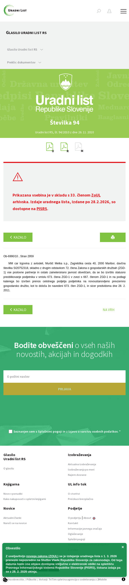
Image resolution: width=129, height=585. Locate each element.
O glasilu (8, 468)
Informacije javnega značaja (85, 528)
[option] (64, 122)
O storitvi (74, 493)
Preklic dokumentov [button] (24, 62)
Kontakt (73, 523)
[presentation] (64, 415)
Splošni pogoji (76, 539)
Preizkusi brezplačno (80, 499)
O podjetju (74, 517)
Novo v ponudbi (12, 493)
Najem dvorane (77, 475)
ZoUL (96, 195)
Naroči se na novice (15, 523)
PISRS (42, 208)
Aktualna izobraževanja (82, 464)
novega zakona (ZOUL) (42, 556)
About (89, 517)
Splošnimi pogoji (50, 431)
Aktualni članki (12, 517)
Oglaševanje (75, 534)
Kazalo (18, 237)
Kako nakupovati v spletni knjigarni (24, 499)
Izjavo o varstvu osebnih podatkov (93, 431)
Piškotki (31, 579)
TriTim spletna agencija (63, 579)
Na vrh (109, 309)
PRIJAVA (64, 389)
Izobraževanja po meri (81, 469)
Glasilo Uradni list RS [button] (25, 49)
